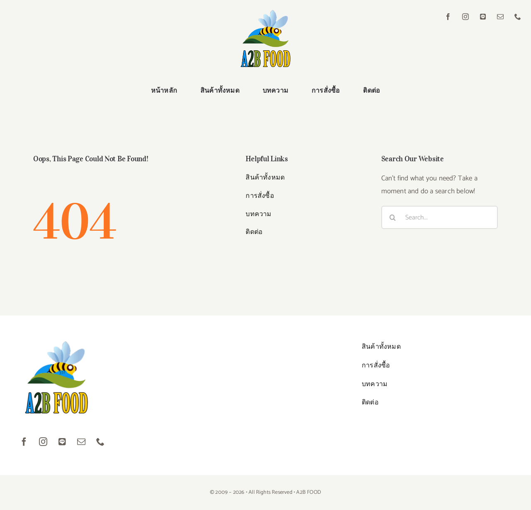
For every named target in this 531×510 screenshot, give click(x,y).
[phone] (517, 16)
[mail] (500, 16)
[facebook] (448, 16)
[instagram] (465, 16)
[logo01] (265, 13)
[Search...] (439, 217)
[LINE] (483, 16)
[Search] (392, 217)
